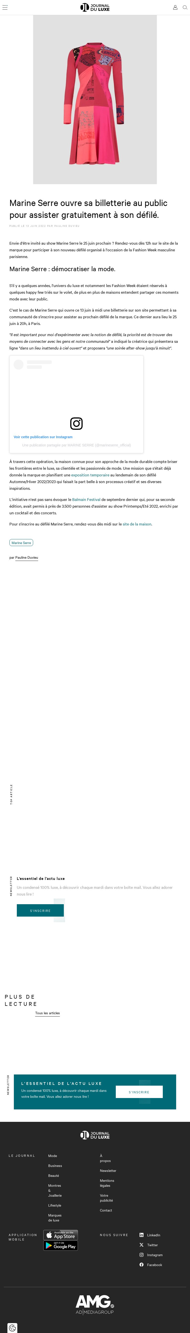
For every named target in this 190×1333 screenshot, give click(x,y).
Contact (106, 1210)
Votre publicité (106, 1198)
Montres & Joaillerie (55, 1190)
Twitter (149, 1244)
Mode (52, 1155)
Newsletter (108, 1170)
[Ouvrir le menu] (5, 7)
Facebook (151, 1264)
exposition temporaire (90, 474)
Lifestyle (54, 1205)
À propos (105, 1158)
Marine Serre (21, 542)
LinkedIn (150, 1234)
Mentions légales (107, 1183)
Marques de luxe (55, 1217)
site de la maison (137, 523)
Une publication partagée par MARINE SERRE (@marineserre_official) (76, 445)
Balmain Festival (86, 499)
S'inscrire (40, 910)
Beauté (53, 1175)
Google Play (60, 1245)
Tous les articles (47, 1012)
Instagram (151, 1254)
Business (55, 1165)
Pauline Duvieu (67, 226)
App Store (60, 1235)
